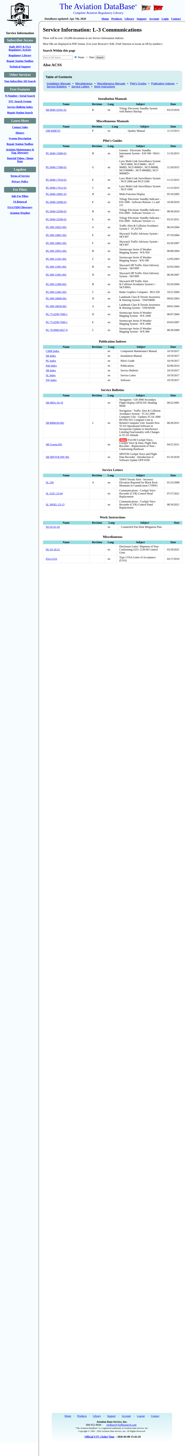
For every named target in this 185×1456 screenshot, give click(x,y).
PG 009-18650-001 (56, 306)
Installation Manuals (59, 83)
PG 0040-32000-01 (56, 202)
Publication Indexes (163, 83)
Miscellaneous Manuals (111, 83)
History (20, 132)
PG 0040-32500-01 (56, 211)
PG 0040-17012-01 (56, 187)
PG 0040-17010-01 (56, 179)
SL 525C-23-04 (54, 493)
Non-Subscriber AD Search (20, 81)
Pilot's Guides (138, 83)
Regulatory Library (19, 55)
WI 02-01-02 (53, 527)
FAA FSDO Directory (19, 207)
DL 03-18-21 (53, 549)
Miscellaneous (83, 83)
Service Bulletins (57, 86)
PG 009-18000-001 (56, 298)
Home (105, 18)
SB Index (51, 370)
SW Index (51, 380)
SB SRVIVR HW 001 (57, 457)
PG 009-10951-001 (56, 251)
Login (165, 18)
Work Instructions (104, 86)
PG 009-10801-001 (56, 235)
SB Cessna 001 (54, 444)
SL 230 (50, 482)
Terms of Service (20, 175)
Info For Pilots (20, 196)
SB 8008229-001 (55, 422)
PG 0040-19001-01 (56, 194)
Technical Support (20, 66)
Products (116, 18)
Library (129, 18)
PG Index (51, 360)
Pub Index (51, 365)
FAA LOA (51, 558)
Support (142, 18)
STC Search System (19, 101)
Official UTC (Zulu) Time (99, 1436)
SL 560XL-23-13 (55, 504)
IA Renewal (20, 201)
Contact (176, 18)
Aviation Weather (20, 212)
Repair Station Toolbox (20, 61)
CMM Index (52, 351)
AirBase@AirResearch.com (121, 1424)
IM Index (51, 355)
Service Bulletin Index (20, 107)
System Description (20, 138)
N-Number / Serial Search (20, 95)
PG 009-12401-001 (56, 292)
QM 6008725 (53, 130)
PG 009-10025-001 (56, 227)
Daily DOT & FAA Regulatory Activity (20, 48)
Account (154, 18)
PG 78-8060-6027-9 (57, 330)
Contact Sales (20, 127)
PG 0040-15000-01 (56, 153)
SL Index (51, 375)
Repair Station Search (20, 112)
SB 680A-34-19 (54, 402)
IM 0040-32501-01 (56, 109)
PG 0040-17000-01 (56, 167)
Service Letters (80, 86)
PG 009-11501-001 (56, 258)
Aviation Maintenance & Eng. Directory (20, 151)
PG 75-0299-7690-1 (57, 314)
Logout (141, 1416)
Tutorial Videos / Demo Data (20, 160)
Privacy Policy (20, 181)
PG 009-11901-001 (56, 266)
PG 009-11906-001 (56, 284)
